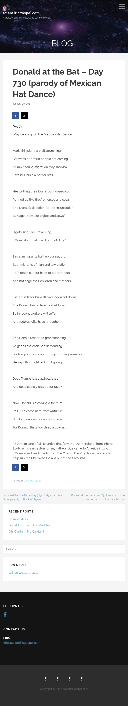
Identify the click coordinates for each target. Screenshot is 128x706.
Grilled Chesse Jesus (23, 572)
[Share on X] (24, 115)
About (58, 679)
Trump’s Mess (18, 519)
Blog (82, 679)
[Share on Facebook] (16, 115)
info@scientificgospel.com (21, 642)
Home (46, 679)
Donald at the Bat (33, 480)
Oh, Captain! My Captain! (26, 531)
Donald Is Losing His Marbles (29, 525)
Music (70, 679)
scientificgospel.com (21, 13)
